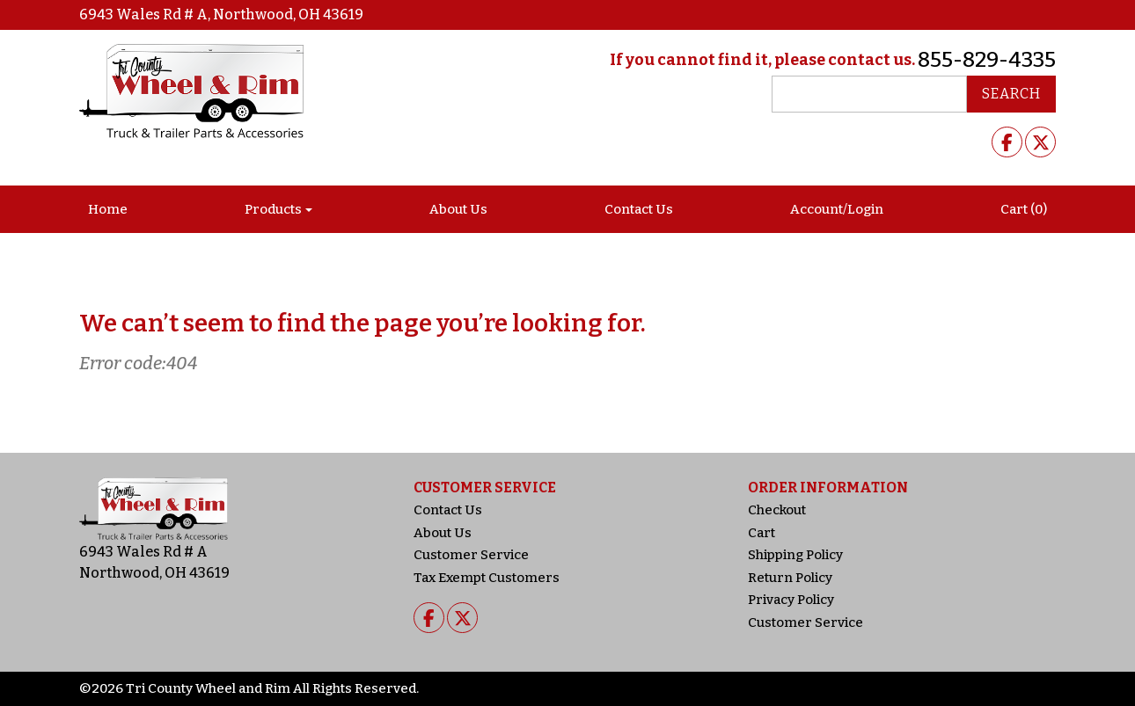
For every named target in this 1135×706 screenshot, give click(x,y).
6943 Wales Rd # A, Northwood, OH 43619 (221, 14)
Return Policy (790, 578)
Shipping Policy (795, 555)
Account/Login (836, 209)
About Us (458, 209)
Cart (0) (1023, 209)
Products (273, 209)
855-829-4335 (987, 59)
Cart (761, 533)
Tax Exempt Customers (487, 578)
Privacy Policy (791, 600)
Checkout (777, 510)
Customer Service (471, 555)
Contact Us (638, 209)
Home (108, 209)
